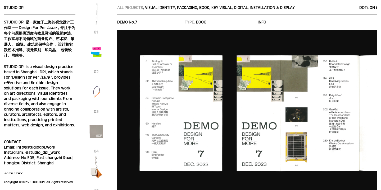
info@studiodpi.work (35, 147)
